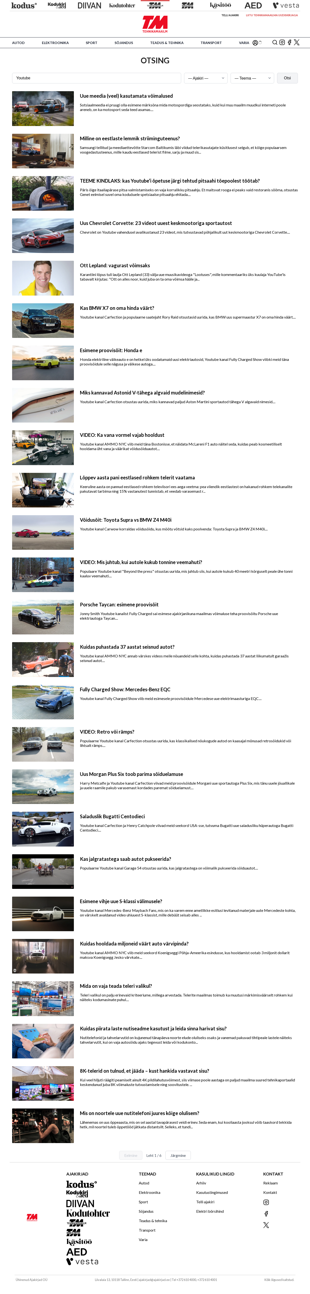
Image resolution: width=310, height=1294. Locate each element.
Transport (211, 43)
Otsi (287, 78)
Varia (244, 43)
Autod (18, 43)
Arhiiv (201, 1183)
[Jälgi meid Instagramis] (282, 42)
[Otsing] (275, 42)
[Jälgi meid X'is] (296, 42)
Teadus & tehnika (167, 43)
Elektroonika (55, 43)
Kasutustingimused (212, 1192)
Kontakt (270, 1192)
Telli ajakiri (230, 15)
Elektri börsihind (210, 1211)
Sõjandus (124, 43)
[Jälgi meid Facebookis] (289, 42)
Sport (91, 43)
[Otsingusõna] (96, 78)
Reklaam (270, 1183)
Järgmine (178, 1155)
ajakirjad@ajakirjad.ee (154, 1280)
